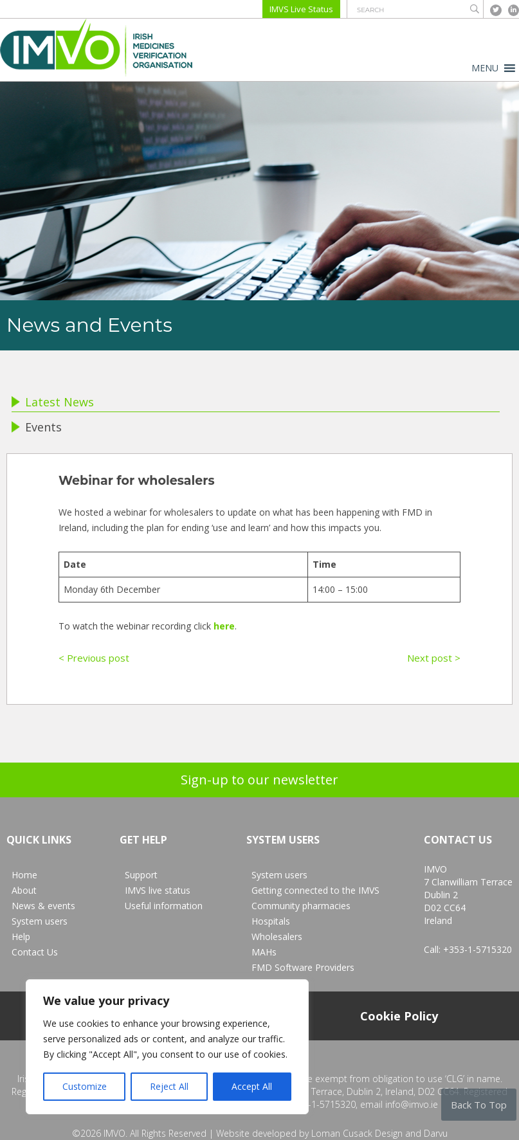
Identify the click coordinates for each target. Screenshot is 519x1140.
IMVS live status (157, 890)
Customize (84, 1086)
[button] (484, 68)
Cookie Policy (399, 1016)
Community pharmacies (301, 906)
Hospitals (270, 921)
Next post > (433, 657)
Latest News (53, 402)
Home (24, 875)
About (24, 890)
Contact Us (35, 952)
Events (37, 427)
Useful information (164, 906)
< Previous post (94, 657)
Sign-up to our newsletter (259, 779)
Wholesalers (276, 936)
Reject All (169, 1086)
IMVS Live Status (301, 9)
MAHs (264, 952)
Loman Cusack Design (357, 1133)
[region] (167, 1046)
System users (40, 921)
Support (141, 875)
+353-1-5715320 (477, 949)
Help (21, 936)
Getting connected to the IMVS (315, 890)
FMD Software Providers (302, 967)
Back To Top (479, 1104)
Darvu (436, 1133)
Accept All (252, 1086)
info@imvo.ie (411, 1104)
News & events (43, 906)
